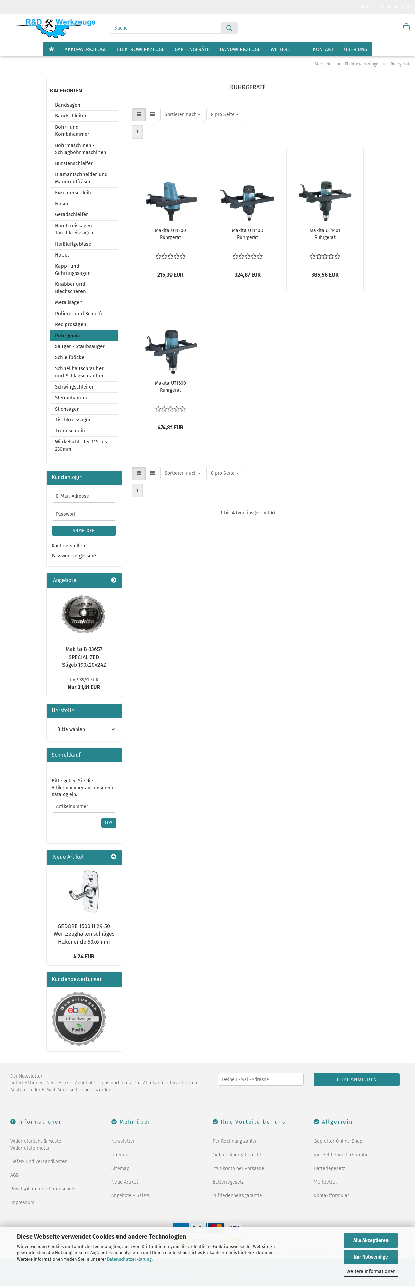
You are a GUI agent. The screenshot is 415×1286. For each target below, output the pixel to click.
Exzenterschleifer (74, 193)
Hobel (62, 255)
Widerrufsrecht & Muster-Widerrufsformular (37, 1144)
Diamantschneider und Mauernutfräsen (81, 178)
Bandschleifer (71, 116)
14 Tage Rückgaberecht (237, 1155)
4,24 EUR (83, 956)
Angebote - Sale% (130, 1195)
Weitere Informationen (371, 1271)
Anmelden (84, 530)
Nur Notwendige (371, 1257)
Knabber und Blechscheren (70, 287)
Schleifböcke (69, 357)
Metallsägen (69, 302)
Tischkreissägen (73, 420)
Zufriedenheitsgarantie (237, 1195)
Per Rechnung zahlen (235, 1141)
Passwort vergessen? (74, 556)
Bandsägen (67, 105)
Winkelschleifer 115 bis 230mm (81, 445)
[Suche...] (229, 28)
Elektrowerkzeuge (140, 49)
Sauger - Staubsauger (80, 346)
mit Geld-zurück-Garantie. (342, 1155)
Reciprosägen (70, 324)
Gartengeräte (192, 49)
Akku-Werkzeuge (86, 49)
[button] (406, 28)
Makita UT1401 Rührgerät (325, 234)
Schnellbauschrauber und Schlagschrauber (79, 372)
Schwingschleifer (74, 387)
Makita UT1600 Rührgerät (170, 386)
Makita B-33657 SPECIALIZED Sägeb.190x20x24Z (84, 657)
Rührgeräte (67, 336)
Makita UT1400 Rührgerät (247, 234)
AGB (14, 1175)
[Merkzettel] (389, 28)
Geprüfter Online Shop (338, 1141)
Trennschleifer (71, 431)
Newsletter (123, 1141)
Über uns (355, 49)
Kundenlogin (395, 6)
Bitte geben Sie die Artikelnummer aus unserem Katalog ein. (82, 787)
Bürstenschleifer (74, 163)
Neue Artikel (124, 1182)
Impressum (22, 1202)
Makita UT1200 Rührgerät (170, 234)
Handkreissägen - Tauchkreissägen (75, 229)
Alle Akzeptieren (371, 1240)
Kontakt (323, 49)
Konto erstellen (68, 546)
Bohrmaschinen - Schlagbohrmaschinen (80, 148)
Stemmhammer (72, 398)
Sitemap (120, 1168)
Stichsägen (67, 409)
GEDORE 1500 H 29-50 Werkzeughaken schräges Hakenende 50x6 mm (84, 934)
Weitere (280, 49)
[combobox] (182, 114)
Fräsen (62, 204)
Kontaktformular (331, 1195)
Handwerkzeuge (240, 49)
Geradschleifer (71, 214)
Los (109, 822)
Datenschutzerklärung (129, 1259)
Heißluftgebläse (73, 244)
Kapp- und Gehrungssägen (73, 269)
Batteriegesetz (228, 1182)
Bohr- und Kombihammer (72, 130)
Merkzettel (325, 1182)
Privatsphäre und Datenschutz (42, 1189)
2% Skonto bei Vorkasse (238, 1168)
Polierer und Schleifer (80, 313)
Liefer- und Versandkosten (39, 1162)
